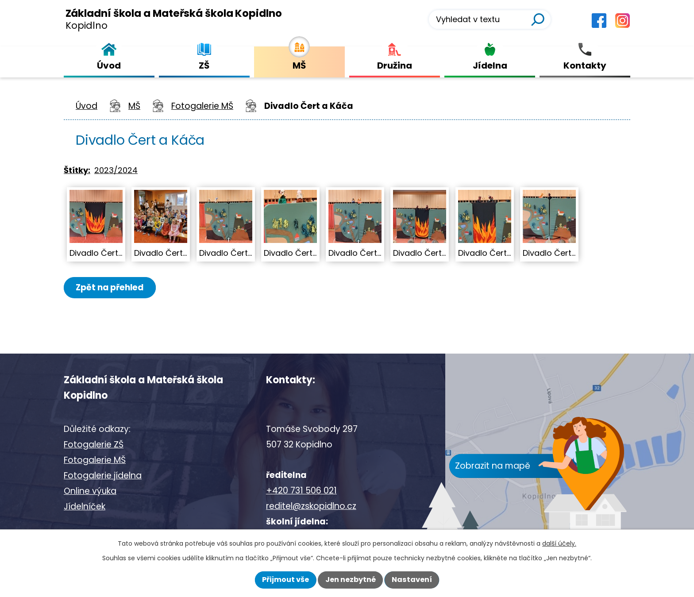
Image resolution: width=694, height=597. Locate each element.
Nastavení (412, 579)
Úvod (86, 106)
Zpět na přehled (111, 287)
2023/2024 (116, 170)
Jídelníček (84, 506)
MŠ (134, 106)
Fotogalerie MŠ (202, 106)
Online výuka (90, 491)
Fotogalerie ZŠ (93, 445)
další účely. (559, 543)
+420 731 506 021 (301, 491)
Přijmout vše (285, 579)
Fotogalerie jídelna (103, 475)
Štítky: (77, 170)
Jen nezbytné (350, 579)
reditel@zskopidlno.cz (311, 506)
